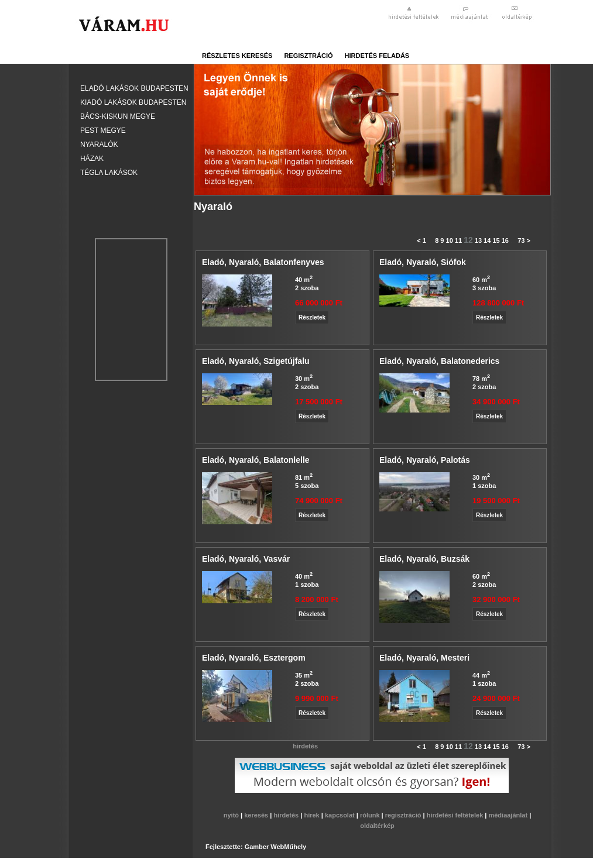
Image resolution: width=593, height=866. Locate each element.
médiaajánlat (508, 815)
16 (505, 240)
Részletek (312, 317)
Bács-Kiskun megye (117, 116)
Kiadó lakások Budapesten (133, 102)
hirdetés (286, 815)
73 (521, 240)
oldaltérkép (377, 825)
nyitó (232, 815)
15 (495, 240)
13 (478, 240)
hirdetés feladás (377, 55)
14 (487, 240)
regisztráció (308, 55)
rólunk (371, 815)
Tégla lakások (109, 173)
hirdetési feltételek (456, 815)
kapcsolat (341, 815)
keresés (257, 815)
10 (449, 240)
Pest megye (103, 130)
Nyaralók (99, 144)
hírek (312, 815)
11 (458, 240)
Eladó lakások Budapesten (134, 88)
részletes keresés (237, 55)
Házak (92, 158)
